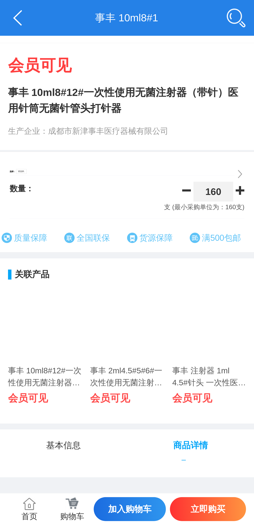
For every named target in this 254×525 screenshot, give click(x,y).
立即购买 (208, 509)
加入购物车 (129, 509)
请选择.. (21, 171)
